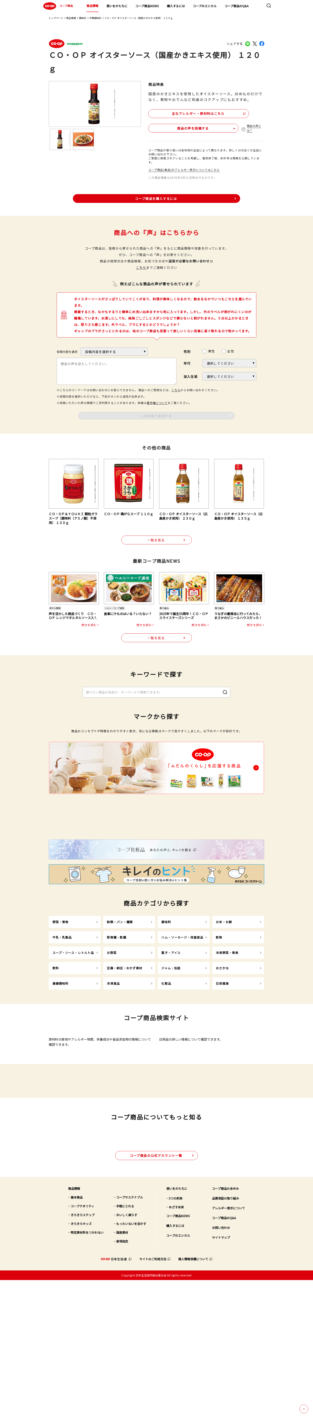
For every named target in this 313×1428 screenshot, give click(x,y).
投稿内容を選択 (67, 351)
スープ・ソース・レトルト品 (73, 1030)
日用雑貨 (222, 1061)
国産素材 (122, 1380)
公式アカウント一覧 (156, 1303)
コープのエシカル (205, 6)
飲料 (55, 1046)
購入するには (176, 6)
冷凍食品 (113, 1061)
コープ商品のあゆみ (225, 1336)
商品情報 (92, 6)
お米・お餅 (224, 999)
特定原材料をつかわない (87, 1380)
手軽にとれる (125, 1354)
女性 (230, 350)
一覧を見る (156, 539)
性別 (187, 350)
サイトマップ (221, 1385)
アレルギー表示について (228, 1356)
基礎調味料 (60, 1061)
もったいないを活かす (131, 1371)
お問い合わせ (221, 1375)
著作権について (157, 402)
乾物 (219, 1015)
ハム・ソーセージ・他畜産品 (182, 1015)
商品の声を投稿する (172, 127)
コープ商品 (57, 6)
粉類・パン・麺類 (120, 999)
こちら (141, 266)
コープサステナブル (129, 1345)
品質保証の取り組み (225, 1346)
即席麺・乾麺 (116, 1015)
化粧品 (166, 1061)
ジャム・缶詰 (170, 1046)
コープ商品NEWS (147, 6)
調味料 (82, 18)
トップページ (56, 18)
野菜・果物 (60, 999)
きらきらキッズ (81, 1371)
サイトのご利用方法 (152, 1407)
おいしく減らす (126, 1363)
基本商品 (77, 1345)
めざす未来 (176, 1355)
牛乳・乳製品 (62, 1015)
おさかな (222, 1046)
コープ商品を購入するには (156, 197)
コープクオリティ (82, 1354)
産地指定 (122, 1389)
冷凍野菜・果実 (227, 1030)
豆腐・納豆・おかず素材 (124, 1046)
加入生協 (190, 375)
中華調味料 (95, 18)
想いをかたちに (116, 6)
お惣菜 (111, 1030)
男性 (211, 350)
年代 (187, 362)
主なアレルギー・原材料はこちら (182, 112)
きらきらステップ (83, 1363)
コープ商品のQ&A (237, 6)
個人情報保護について (193, 1407)
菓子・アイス (170, 1030)
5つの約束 (175, 1346)
